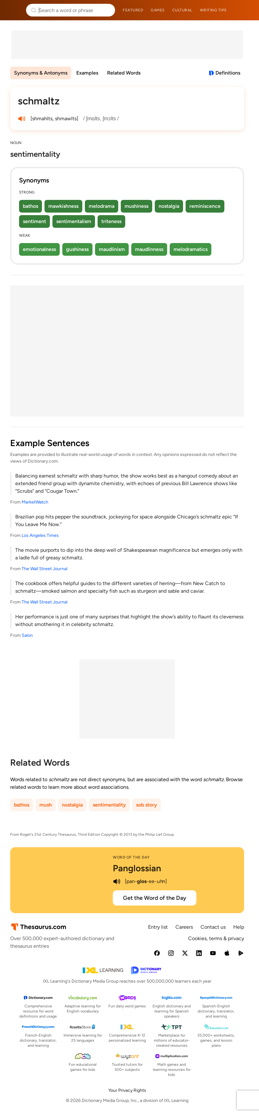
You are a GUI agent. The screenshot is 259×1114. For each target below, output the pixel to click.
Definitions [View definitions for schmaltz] (227, 73)
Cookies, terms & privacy (216, 938)
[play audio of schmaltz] (21, 118)
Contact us (213, 927)
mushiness (136, 206)
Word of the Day (131, 857)
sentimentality (109, 805)
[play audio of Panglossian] (116, 881)
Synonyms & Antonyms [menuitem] (40, 73)
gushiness (77, 249)
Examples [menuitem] (87, 73)
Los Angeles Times (40, 535)
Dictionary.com (245, 10)
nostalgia (169, 206)
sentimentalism (73, 221)
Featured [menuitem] (133, 10)
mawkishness (63, 206)
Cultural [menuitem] (182, 10)
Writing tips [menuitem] (213, 10)
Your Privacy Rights (127, 1090)
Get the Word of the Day (154, 897)
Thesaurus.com (14, 10)
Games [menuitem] (158, 10)
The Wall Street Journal (44, 568)
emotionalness (39, 249)
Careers (184, 927)
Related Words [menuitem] (123, 73)
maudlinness (149, 249)
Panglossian (137, 868)
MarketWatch (35, 502)
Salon (27, 635)
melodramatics (191, 249)
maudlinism (112, 249)
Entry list (158, 927)
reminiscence (205, 206)
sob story (146, 805)
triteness (111, 221)
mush (45, 805)
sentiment (34, 221)
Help (238, 927)
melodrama (101, 206)
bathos (30, 206)
